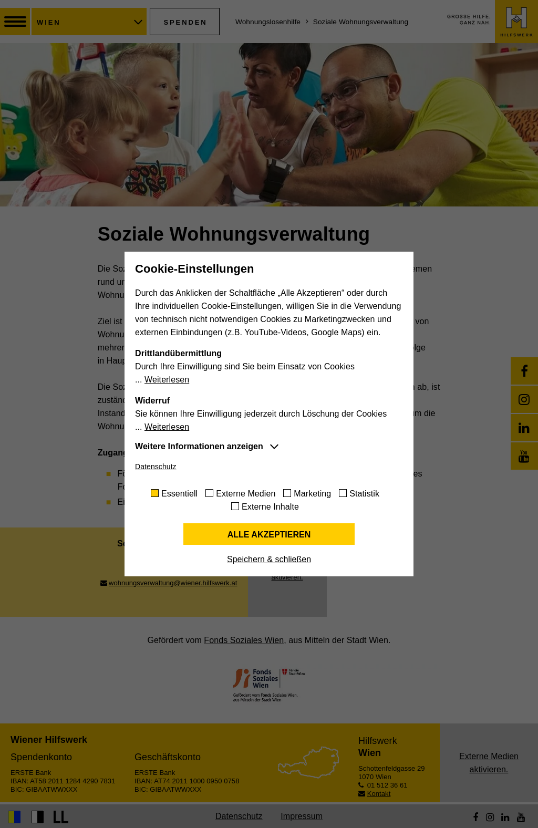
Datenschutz (156, 466)
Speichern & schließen (269, 559)
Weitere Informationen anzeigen (199, 446)
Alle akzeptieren (269, 534)
